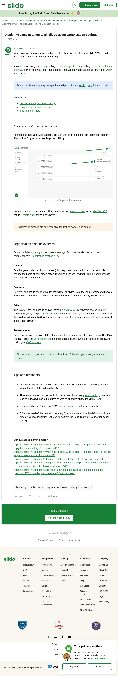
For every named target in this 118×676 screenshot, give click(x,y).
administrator (37, 487)
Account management (35, 21)
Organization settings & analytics (86, 21)
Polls (25, 575)
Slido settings (21, 487)
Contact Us (103, 565)
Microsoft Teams (48, 581)
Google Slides (48, 575)
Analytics (27, 586)
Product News (85, 600)
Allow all (100, 666)
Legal (101, 596)
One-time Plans (67, 565)
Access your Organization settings (38, 103)
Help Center (16, 21)
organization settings (57, 487)
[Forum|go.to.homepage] (15, 5)
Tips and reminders (30, 110)
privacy (74, 487)
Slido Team (19, 48)
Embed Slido (47, 596)
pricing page (85, 85)
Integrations (28, 591)
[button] (3, 5)
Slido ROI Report (87, 610)
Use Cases (84, 586)
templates (85, 487)
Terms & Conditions (47, 540)
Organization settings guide (45, 256)
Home (5, 21)
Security (102, 586)
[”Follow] (48, 638)
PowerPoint (47, 565)
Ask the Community (59, 517)
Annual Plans (66, 570)
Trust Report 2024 (87, 605)
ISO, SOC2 (103, 591)
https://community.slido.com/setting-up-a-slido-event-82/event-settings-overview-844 (58, 459)
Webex (45, 570)
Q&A (25, 570)
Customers (103, 581)
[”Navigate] (9, 559)
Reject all (74, 666)
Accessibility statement (69, 540)
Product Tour (28, 565)
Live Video (46, 591)
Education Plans (68, 575)
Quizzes (26, 581)
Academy (84, 570)
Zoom (44, 586)
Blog (82, 581)
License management (58, 21)
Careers (102, 575)
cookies (85, 652)
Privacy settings (98, 658)
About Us (103, 570)
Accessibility (104, 602)
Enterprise (65, 581)
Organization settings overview (36, 107)
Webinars (84, 575)
